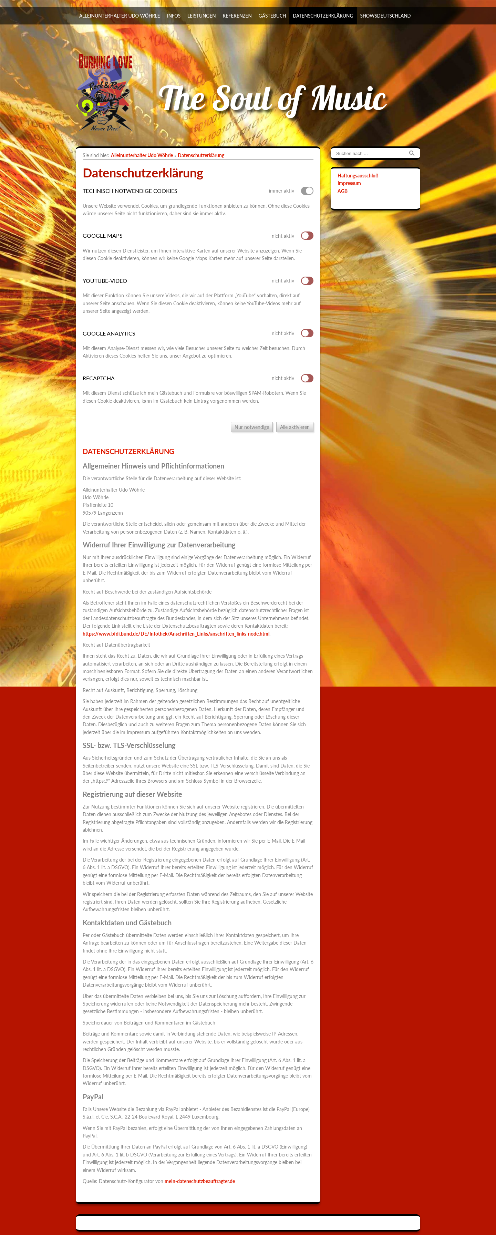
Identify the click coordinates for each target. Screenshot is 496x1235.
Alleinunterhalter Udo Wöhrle (119, 15)
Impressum (349, 183)
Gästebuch (272, 15)
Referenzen (237, 15)
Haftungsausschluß (358, 175)
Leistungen (201, 15)
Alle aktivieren (295, 427)
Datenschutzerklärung (323, 15)
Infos (174, 15)
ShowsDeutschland (385, 15)
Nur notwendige (252, 427)
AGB (343, 191)
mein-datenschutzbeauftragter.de (200, 1181)
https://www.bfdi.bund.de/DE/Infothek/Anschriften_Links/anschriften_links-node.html (176, 634)
